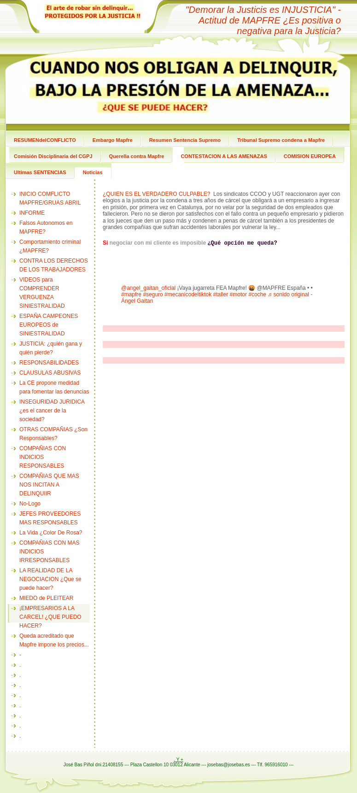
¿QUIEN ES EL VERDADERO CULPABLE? (156, 194)
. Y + (178, 759)
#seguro (153, 294)
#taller (220, 294)
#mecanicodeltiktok (187, 294)
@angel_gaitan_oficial (148, 288)
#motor (238, 294)
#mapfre (131, 294)
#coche (257, 294)
